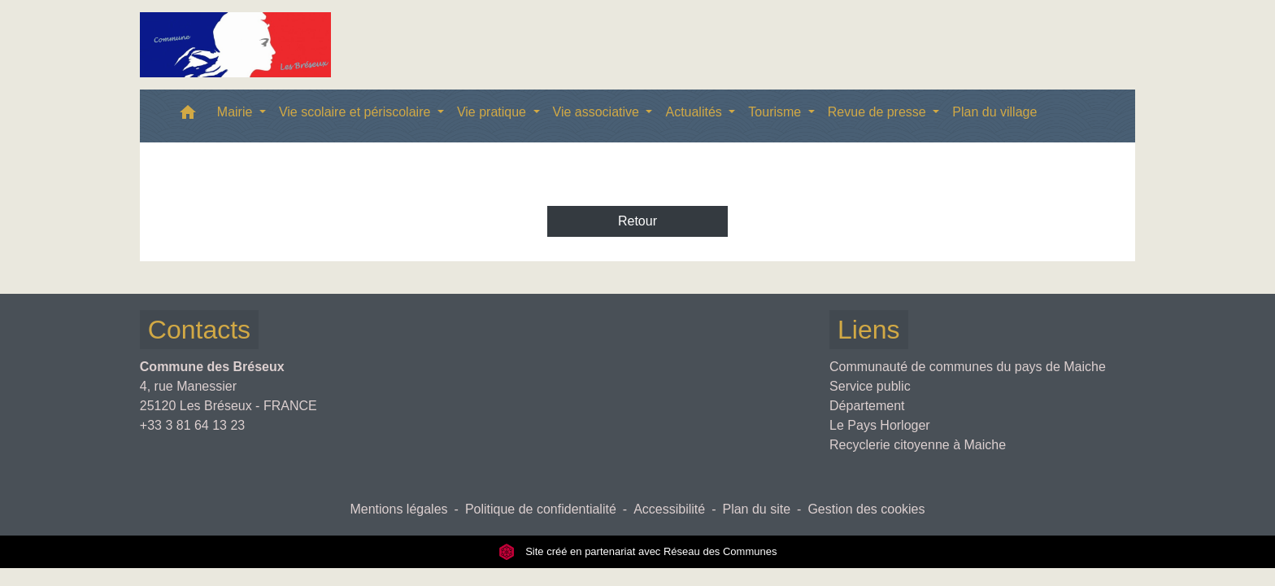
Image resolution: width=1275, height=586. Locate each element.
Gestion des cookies (866, 509)
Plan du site (756, 509)
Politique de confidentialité (540, 509)
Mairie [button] (236, 112)
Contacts (199, 329)
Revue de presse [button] (878, 112)
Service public (870, 386)
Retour (637, 221)
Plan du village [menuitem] (994, 112)
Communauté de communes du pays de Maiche (967, 367)
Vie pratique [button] (493, 112)
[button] (188, 116)
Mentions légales (398, 509)
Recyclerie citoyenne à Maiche (917, 445)
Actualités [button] (695, 112)
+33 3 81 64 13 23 (192, 425)
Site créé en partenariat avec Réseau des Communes (637, 551)
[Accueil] (235, 44)
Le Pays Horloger (879, 425)
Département (867, 406)
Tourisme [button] (776, 112)
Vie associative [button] (598, 112)
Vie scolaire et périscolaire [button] (356, 112)
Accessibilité (669, 509)
